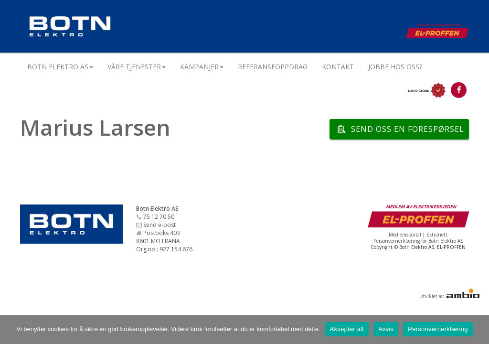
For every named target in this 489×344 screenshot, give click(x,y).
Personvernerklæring (438, 329)
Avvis (385, 329)
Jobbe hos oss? (395, 66)
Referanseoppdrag (273, 66)
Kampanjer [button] (201, 66)
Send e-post (159, 225)
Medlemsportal (405, 234)
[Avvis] (477, 329)
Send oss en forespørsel (407, 129)
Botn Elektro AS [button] (60, 66)
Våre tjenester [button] (136, 66)
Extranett (436, 234)
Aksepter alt (347, 329)
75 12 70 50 (158, 217)
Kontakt (338, 66)
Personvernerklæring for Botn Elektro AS (418, 240)
